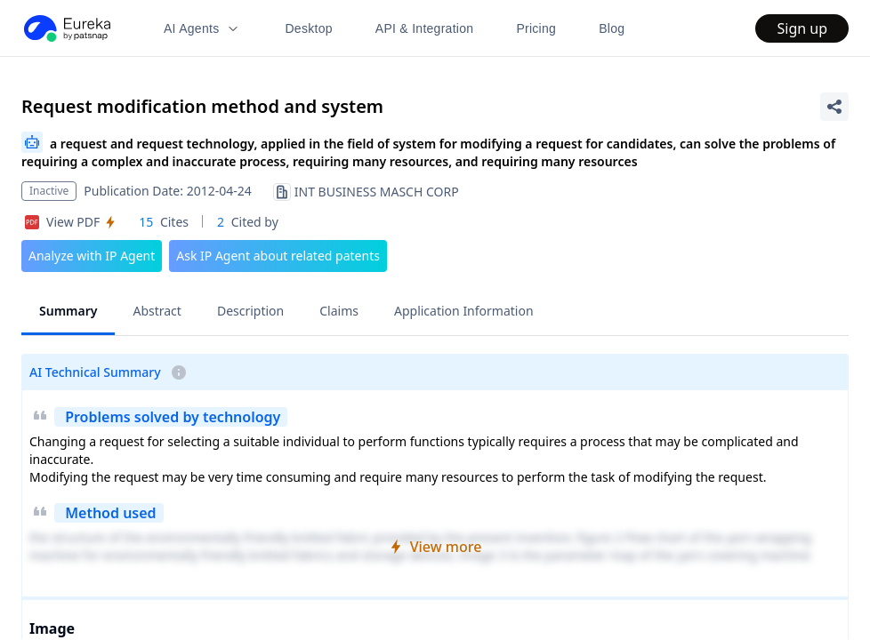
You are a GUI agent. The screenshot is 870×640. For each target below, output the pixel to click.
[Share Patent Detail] (834, 106)
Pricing (536, 28)
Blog (611, 28)
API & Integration (424, 28)
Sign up (802, 28)
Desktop (308, 28)
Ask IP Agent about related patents (278, 255)
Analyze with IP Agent (91, 255)
